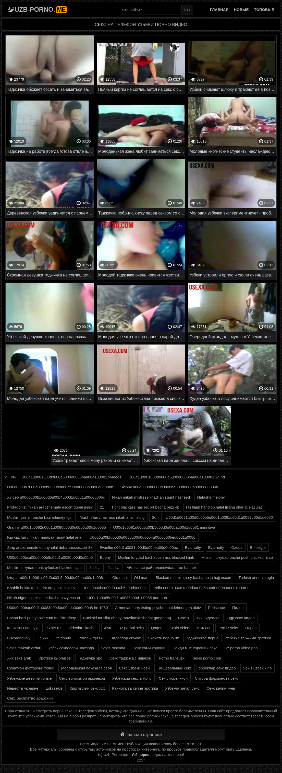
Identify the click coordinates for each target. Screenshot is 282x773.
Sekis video (179, 628)
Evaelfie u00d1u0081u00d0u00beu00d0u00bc (139, 547)
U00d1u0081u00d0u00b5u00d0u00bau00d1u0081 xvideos (71, 477)
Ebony (105, 557)
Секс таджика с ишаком (130, 658)
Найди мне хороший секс (195, 648)
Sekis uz (54, 628)
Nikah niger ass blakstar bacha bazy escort (43, 597)
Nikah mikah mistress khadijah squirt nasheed (151, 497)
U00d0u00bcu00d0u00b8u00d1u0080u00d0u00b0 (50, 557)
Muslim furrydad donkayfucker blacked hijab (44, 567)
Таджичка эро (90, 658)
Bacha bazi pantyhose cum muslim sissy (41, 618)
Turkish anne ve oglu (256, 577)
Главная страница (141, 734)
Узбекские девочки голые (29, 678)
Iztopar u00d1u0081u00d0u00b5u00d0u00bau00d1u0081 (56, 577)
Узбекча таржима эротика (248, 638)
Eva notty (193, 547)
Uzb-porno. (41, 9)
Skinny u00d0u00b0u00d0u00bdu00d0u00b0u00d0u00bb (169, 487)
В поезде (258, 547)
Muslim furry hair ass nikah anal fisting (112, 517)
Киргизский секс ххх (87, 688)
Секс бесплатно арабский (30, 698)
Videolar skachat (82, 628)
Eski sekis (54, 688)
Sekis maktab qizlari (24, 648)
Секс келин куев (220, 688)
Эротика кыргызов (54, 658)
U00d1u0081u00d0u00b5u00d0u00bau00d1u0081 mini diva (164, 527)
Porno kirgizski (90, 638)
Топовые (264, 9)
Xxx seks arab (19, 658)
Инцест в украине (22, 688)
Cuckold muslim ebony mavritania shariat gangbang (127, 618)
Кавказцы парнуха (23, 628)
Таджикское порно (202, 638)
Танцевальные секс (174, 668)
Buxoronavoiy (18, 638)
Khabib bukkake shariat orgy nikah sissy (41, 588)
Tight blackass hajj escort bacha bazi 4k (145, 507)
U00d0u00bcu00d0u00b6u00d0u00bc (114, 588)
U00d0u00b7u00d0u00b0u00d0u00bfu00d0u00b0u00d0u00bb (60, 487)
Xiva (107, 628)
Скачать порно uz (163, 638)
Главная (219, 9)
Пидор (238, 607)
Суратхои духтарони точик (30, 668)
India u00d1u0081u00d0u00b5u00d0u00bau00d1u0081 (201, 588)
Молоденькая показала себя (86, 668)
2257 (141, 760)
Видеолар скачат (126, 638)
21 (102, 507)
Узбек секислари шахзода (71, 648)
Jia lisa (95, 567)
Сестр (183, 618)
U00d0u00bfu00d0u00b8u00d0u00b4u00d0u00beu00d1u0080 (142, 537)
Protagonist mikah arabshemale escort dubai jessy (50, 507)
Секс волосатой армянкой (82, 678)
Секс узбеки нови (134, 668)
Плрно (251, 628)
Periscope (216, 607)
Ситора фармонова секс (216, 678)
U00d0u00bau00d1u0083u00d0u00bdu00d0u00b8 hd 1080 (57, 607)
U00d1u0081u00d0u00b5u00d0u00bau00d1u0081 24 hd (176, 477)
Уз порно (63, 638)
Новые (241, 9)
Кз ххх (43, 638)
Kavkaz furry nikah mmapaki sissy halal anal (44, 537)
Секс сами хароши (148, 648)
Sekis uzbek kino (257, 668)
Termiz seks (228, 628)
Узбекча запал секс (182, 688)
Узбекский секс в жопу (132, 678)
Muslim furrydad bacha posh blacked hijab (237, 557)
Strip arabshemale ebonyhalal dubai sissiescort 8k (49, 547)
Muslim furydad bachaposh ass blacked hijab (156, 557)
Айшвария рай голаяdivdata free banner (161, 567)
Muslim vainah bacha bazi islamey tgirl (39, 517)
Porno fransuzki (172, 658)
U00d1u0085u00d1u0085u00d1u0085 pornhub (127, 597)
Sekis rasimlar (113, 648)
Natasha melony (211, 497)
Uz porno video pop (241, 648)
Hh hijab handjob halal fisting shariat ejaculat (224, 507)
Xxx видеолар (208, 618)
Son (155, 517)
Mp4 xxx (204, 628)
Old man (119, 577)
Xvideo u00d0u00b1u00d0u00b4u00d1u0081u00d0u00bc (56, 497)
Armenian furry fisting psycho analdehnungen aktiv (158, 607)
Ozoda (236, 547)
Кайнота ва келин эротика (135, 688)
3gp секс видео (241, 618)
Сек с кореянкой (173, 678)
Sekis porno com (207, 658)
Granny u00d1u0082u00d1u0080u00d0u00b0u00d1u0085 (56, 527)
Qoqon (156, 628)
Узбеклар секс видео (217, 668)
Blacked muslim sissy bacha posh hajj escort (193, 577)
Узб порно (141, 755)
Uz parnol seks (131, 628)
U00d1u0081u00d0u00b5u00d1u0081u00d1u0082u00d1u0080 (219, 517)
